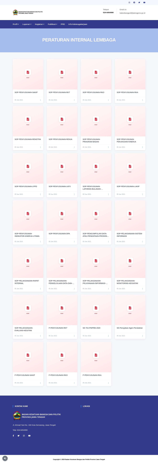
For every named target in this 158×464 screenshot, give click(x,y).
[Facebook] (13, 436)
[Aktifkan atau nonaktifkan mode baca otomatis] (5, 458)
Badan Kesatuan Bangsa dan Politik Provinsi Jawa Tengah (85, 459)
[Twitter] (18, 436)
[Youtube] (29, 436)
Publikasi (52, 24)
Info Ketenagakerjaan (77, 24)
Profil (16, 24)
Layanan (26, 24)
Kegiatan (39, 24)
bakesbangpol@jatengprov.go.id (132, 13)
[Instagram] (23, 436)
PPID (63, 24)
